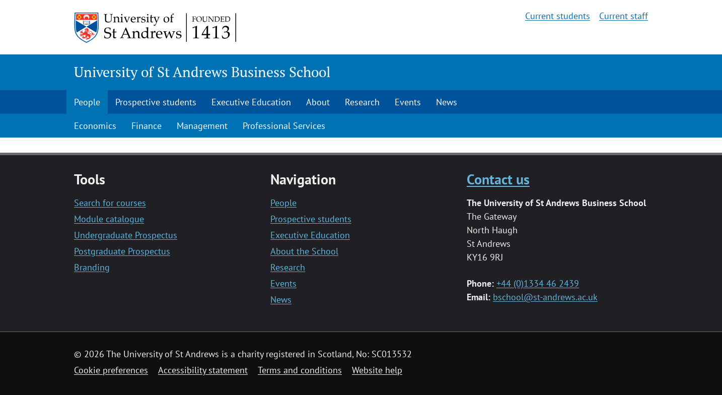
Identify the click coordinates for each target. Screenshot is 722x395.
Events (408, 102)
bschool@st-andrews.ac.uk (545, 297)
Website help (377, 370)
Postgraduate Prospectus (122, 251)
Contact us (498, 179)
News (446, 102)
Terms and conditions (300, 370)
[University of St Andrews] (156, 28)
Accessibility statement (203, 370)
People (87, 102)
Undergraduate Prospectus (125, 235)
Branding (92, 267)
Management (202, 125)
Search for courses (110, 203)
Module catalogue (109, 219)
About (318, 102)
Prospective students (155, 102)
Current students (557, 16)
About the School (304, 251)
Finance (146, 125)
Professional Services (284, 125)
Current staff (623, 16)
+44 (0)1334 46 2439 (537, 283)
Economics (95, 125)
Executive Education (251, 102)
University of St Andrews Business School (202, 71)
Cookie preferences (111, 370)
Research (362, 102)
